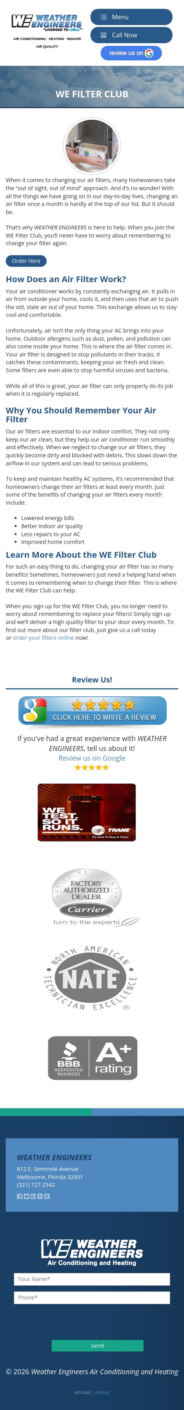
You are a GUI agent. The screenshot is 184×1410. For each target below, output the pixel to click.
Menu (113, 17)
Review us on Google (92, 758)
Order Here (26, 260)
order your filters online (43, 637)
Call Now (117, 35)
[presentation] (55, 1321)
